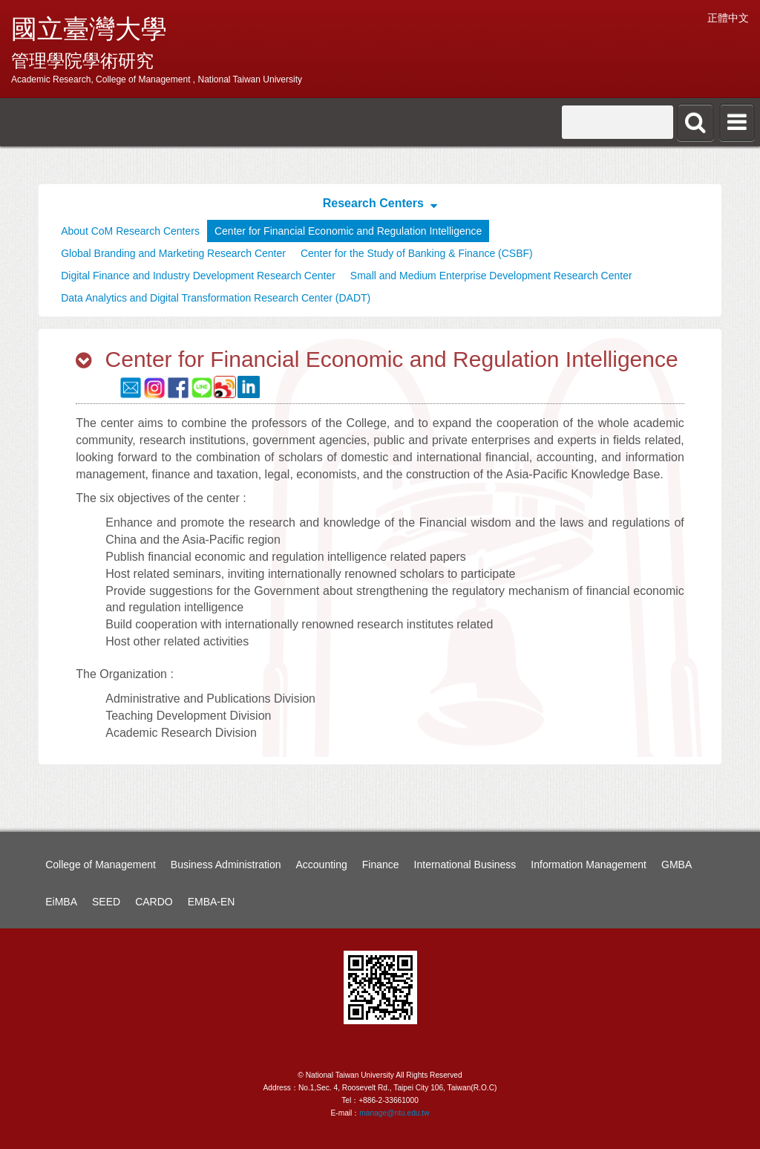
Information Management (588, 864)
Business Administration (226, 864)
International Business (465, 864)
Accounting (321, 864)
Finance (380, 864)
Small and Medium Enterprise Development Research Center (491, 275)
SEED (106, 902)
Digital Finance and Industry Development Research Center (198, 275)
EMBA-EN (211, 902)
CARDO (154, 902)
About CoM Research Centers (130, 231)
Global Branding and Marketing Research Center (173, 253)
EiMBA (61, 902)
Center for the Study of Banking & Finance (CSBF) (417, 253)
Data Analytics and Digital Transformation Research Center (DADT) (215, 298)
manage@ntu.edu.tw (394, 1113)
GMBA (676, 864)
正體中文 (728, 18)
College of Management (100, 864)
